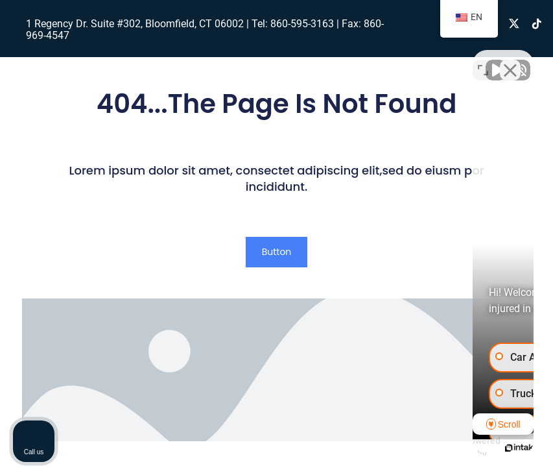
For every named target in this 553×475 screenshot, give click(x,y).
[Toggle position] (483, 60)
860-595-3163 (302, 24)
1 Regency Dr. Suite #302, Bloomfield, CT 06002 (135, 24)
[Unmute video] (323, 60)
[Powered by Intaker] (442, 448)
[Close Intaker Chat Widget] (510, 60)
